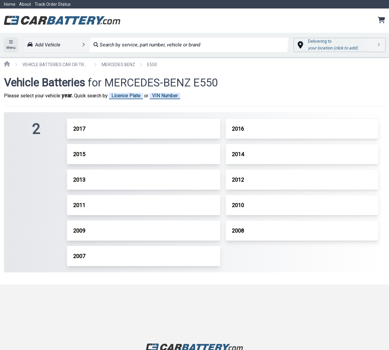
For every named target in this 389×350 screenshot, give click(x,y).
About (25, 4)
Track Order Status (53, 4)
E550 (152, 64)
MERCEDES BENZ (118, 64)
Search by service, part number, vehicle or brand (147, 45)
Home (9, 4)
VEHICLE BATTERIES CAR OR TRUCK (55, 64)
